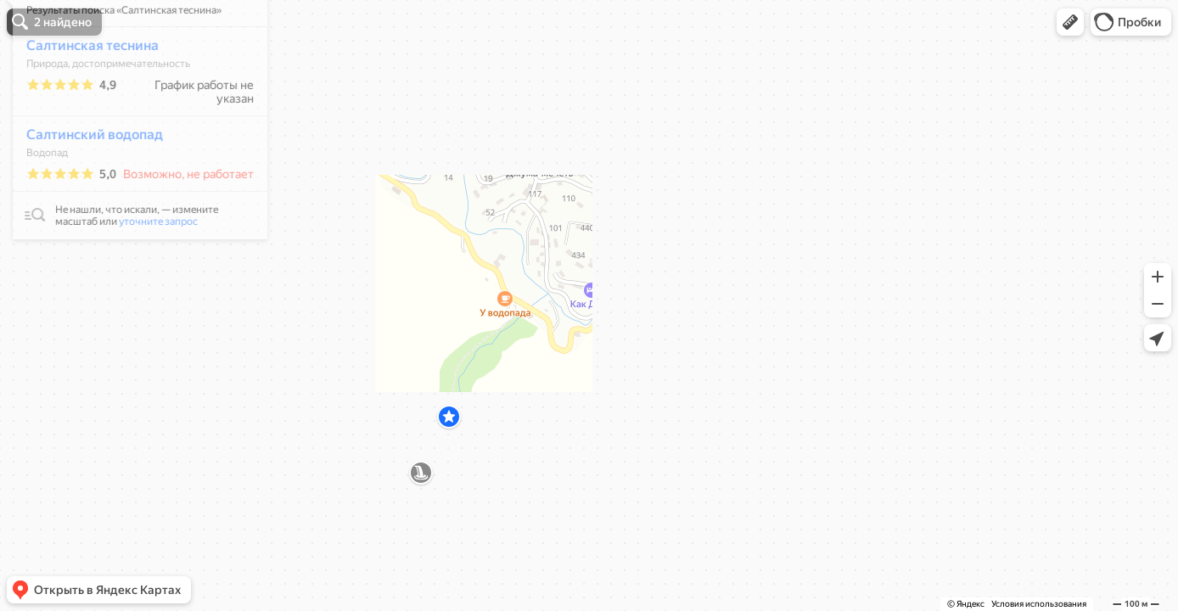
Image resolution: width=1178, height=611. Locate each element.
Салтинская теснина (83, 95)
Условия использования (1038, 603)
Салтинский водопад (85, 185)
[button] (1070, 22)
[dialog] (130, 166)
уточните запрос (148, 271)
